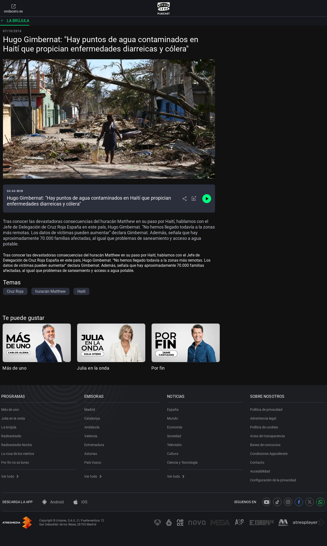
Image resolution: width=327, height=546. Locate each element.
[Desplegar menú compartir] (185, 199)
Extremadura (95, 443)
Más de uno (14, 368)
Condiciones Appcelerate (270, 452)
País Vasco (93, 461)
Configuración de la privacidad (274, 478)
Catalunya (93, 417)
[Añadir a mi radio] (194, 199)
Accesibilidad (261, 470)
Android (53, 502)
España (174, 408)
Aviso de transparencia (268, 434)
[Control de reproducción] (206, 198)
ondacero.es (13, 8)
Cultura (174, 452)
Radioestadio (12, 434)
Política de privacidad (267, 408)
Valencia (91, 434)
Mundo (174, 417)
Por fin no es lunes (16, 461)
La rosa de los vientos (18, 452)
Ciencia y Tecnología (184, 461)
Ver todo (11, 475)
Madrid (90, 408)
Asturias (91, 452)
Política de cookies (265, 425)
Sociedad (175, 434)
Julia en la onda (93, 368)
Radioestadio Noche (17, 443)
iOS (80, 502)
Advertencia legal (264, 417)
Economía (176, 425)
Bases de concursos (266, 443)
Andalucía (93, 425)
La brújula (14, 20)
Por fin (158, 368)
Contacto (258, 461)
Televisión (176, 443)
